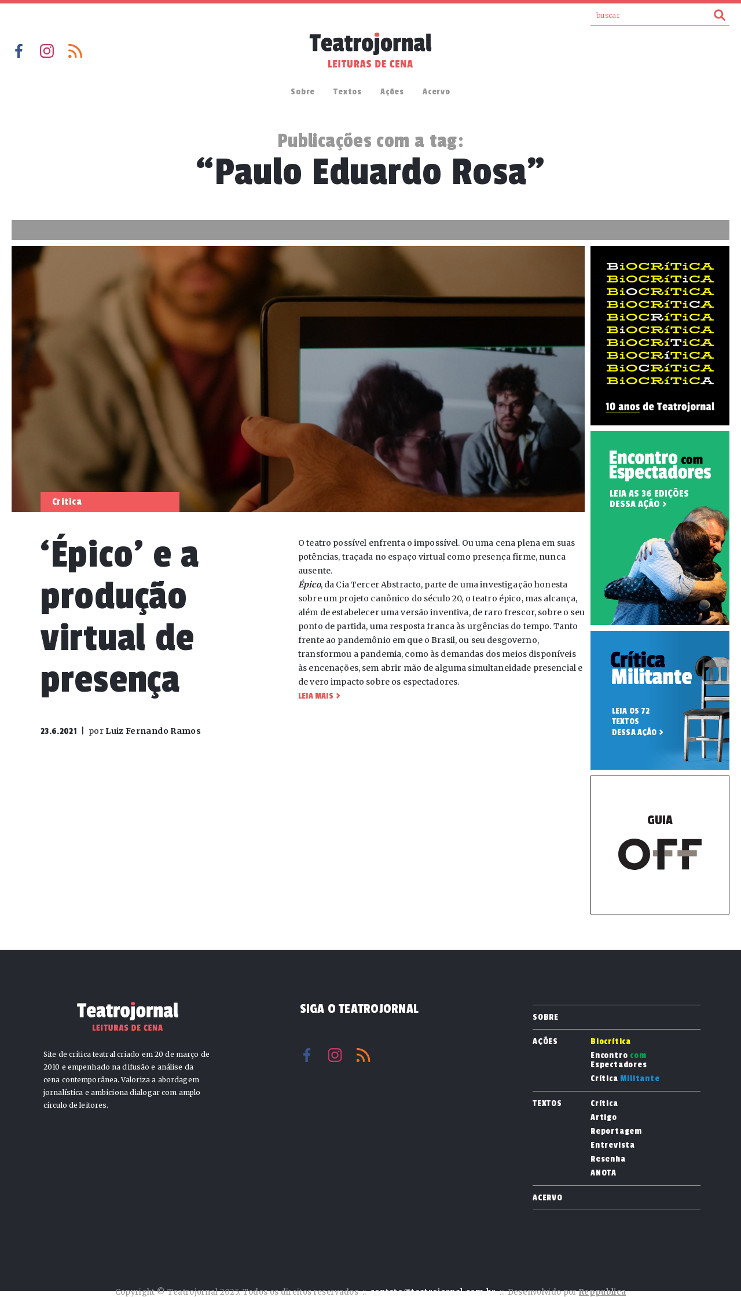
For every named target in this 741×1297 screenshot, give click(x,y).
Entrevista (612, 1145)
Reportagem (616, 1131)
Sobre (303, 92)
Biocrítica (610, 1041)
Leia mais (315, 696)
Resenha (608, 1159)
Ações (392, 92)
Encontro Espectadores (618, 1060)
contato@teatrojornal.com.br (433, 1292)
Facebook (18, 51)
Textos (347, 92)
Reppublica (602, 1292)
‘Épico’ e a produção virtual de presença (120, 617)
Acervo (436, 92)
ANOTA (603, 1173)
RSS (75, 51)
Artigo (603, 1117)
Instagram (47, 51)
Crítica (625, 1078)
